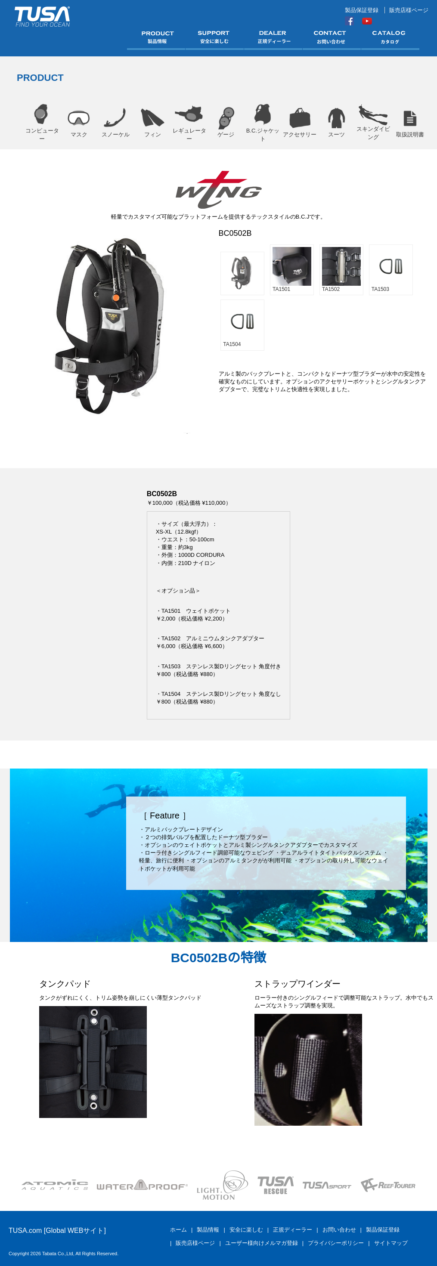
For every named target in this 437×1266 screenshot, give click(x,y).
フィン (152, 122)
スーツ (336, 122)
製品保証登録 (361, 10)
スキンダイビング (373, 122)
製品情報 (208, 1229)
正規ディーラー (292, 1229)
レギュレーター (189, 122)
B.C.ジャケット (263, 122)
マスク (78, 122)
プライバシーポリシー (336, 1243)
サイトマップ (391, 1243)
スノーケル (115, 122)
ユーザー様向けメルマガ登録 (261, 1243)
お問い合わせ (339, 1229)
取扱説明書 (410, 122)
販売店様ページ (408, 10)
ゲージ (226, 122)
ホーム (178, 1229)
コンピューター (42, 122)
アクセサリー (299, 122)
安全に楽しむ (246, 1229)
